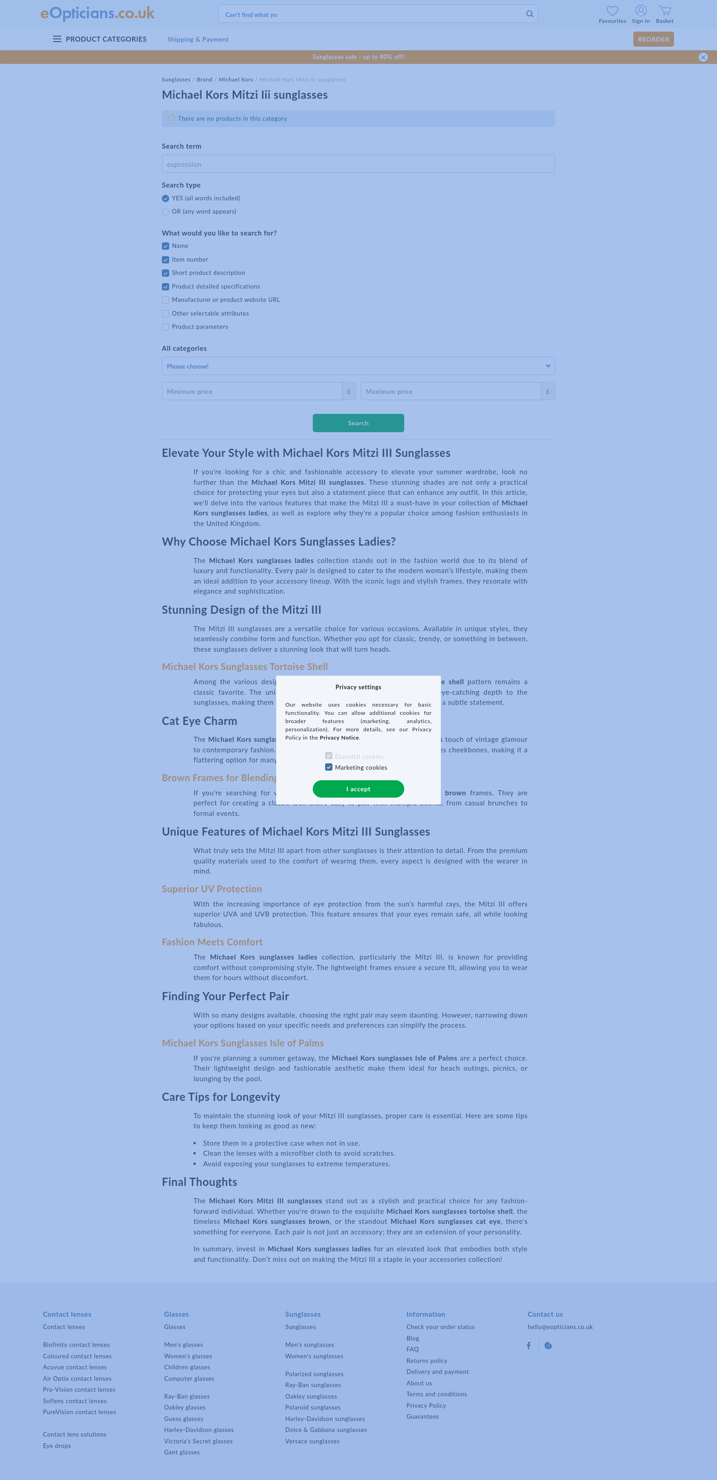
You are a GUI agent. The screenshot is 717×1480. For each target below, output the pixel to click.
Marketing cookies (361, 767)
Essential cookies (359, 756)
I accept (358, 789)
